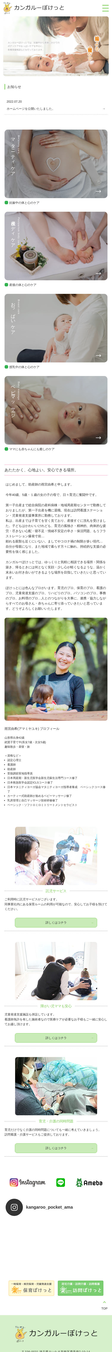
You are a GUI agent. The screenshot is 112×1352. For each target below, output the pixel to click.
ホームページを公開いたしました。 (31, 108)
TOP (104, 1283)
